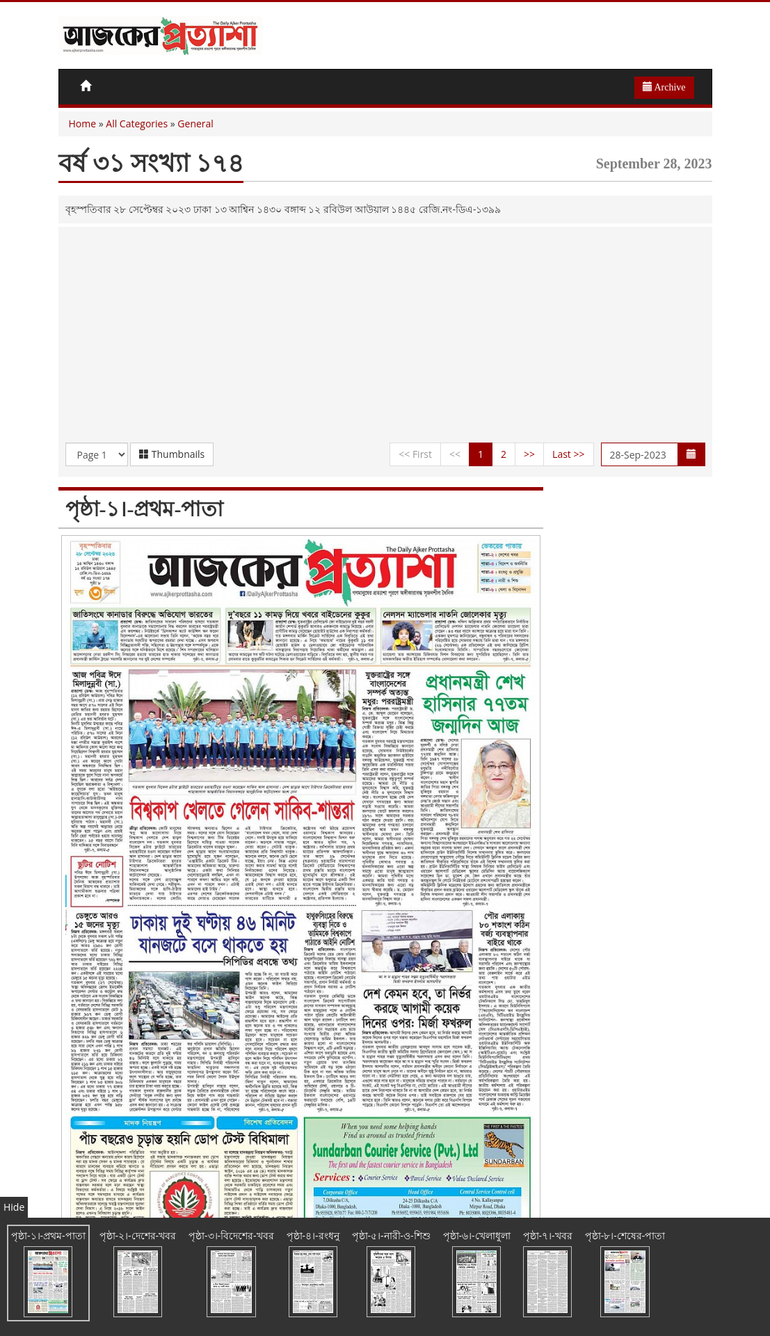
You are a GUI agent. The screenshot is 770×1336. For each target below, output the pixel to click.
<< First (415, 454)
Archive (664, 87)
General (195, 123)
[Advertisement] (385, 338)
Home (83, 123)
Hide (13, 1207)
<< (454, 454)
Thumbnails (171, 454)
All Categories (137, 123)
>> (529, 454)
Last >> (568, 454)
